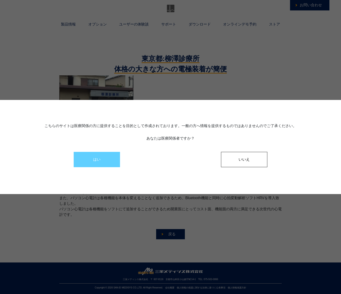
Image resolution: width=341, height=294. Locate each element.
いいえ (244, 159)
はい (97, 159)
